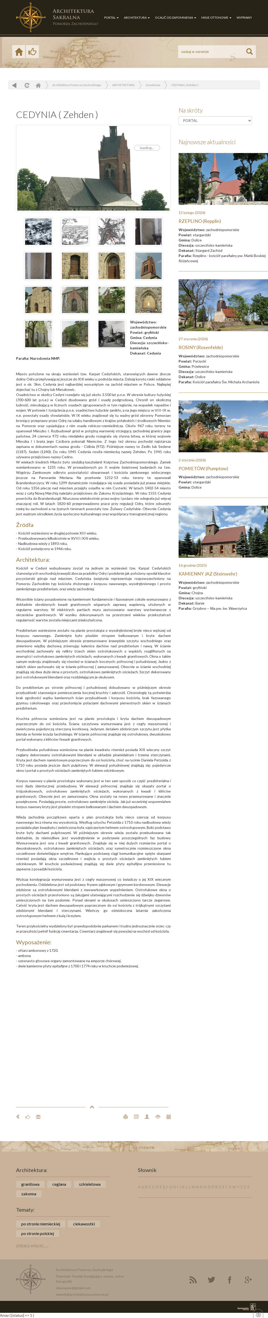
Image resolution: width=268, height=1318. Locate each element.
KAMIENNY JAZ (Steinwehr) (208, 574)
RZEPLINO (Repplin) (200, 221)
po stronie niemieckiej (40, 1223)
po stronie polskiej (37, 1233)
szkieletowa (90, 1184)
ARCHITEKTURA (137, 17)
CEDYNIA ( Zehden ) (184, 85)
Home (38, 85)
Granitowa (153, 85)
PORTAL (111, 17)
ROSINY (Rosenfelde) (201, 347)
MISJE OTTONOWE (216, 17)
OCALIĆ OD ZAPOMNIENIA (175, 17)
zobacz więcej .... (32, 1245)
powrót (14, 85)
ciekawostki (84, 1223)
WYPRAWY (244, 17)
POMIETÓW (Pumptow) (203, 468)
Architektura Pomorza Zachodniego (76, 85)
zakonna (28, 1193)
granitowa (30, 1184)
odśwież (26, 85)
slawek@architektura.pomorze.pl (82, 1294)
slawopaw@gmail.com (73, 1288)
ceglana (59, 1184)
